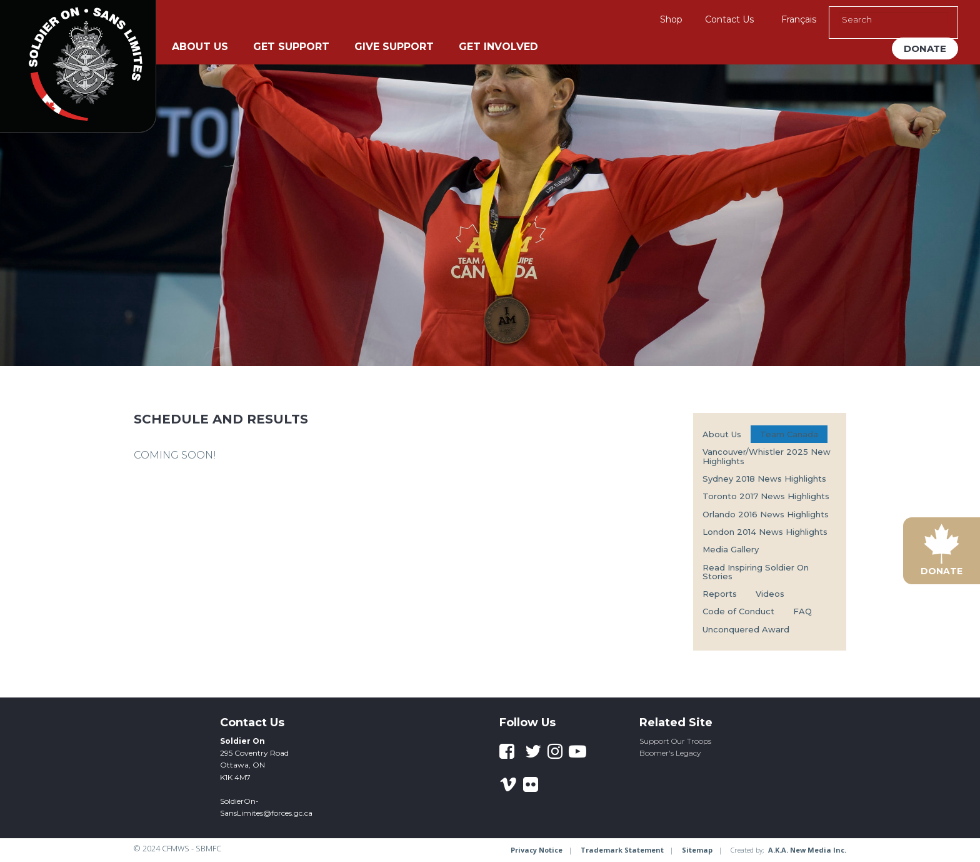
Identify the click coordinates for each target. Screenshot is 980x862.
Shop (671, 19)
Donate (925, 48)
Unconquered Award (745, 629)
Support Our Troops (675, 741)
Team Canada (789, 434)
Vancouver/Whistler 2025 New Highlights (766, 456)
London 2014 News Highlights (765, 532)
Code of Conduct (738, 611)
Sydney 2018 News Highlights (764, 479)
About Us (200, 47)
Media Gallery (730, 549)
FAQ (802, 611)
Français (798, 19)
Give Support (394, 47)
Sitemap (697, 849)
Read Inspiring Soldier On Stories (755, 571)
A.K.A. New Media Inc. (807, 849)
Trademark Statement (622, 849)
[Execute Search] (942, 19)
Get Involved (498, 47)
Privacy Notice (536, 849)
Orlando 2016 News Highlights (765, 514)
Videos (770, 594)
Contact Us (729, 19)
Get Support (291, 47)
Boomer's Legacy (670, 753)
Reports (719, 594)
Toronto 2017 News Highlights (765, 496)
